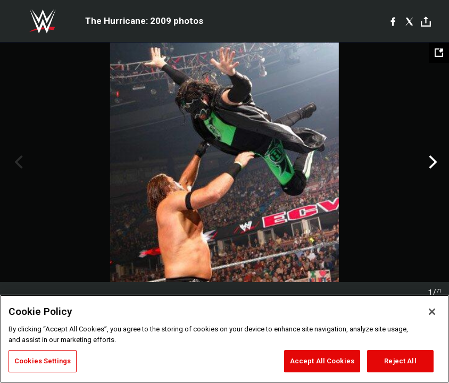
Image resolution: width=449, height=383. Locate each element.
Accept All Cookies (322, 361)
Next (431, 162)
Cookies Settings (42, 361)
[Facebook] (393, 21)
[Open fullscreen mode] (439, 53)
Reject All (400, 361)
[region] (224, 339)
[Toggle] (426, 21)
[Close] (432, 311)
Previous (17, 162)
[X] (409, 21)
